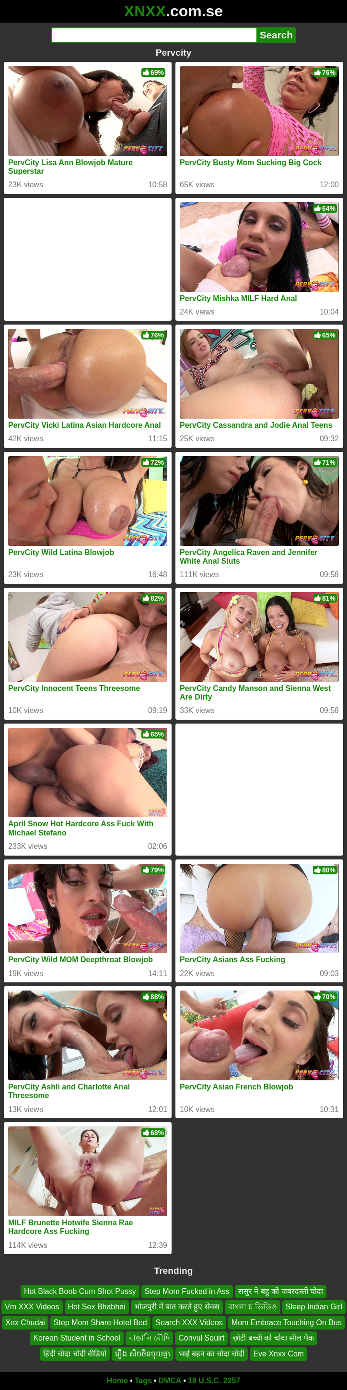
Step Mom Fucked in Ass (187, 1291)
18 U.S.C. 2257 (214, 1381)
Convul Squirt (201, 1338)
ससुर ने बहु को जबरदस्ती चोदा (280, 1291)
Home (117, 1381)
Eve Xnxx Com (278, 1354)
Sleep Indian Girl (314, 1307)
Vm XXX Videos (32, 1307)
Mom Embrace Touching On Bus (286, 1322)
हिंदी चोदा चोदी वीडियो (74, 1354)
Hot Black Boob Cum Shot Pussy (80, 1291)
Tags (143, 1381)
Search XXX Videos (189, 1322)
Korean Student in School (76, 1338)
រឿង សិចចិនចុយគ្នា (142, 1354)
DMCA (169, 1381)
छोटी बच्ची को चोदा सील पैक (273, 1338)
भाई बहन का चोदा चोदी (212, 1354)
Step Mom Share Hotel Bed (100, 1322)
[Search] (153, 35)
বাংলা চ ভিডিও (252, 1307)
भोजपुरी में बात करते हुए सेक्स (177, 1307)
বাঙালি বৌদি (149, 1338)
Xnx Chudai (25, 1322)
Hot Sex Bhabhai (97, 1307)
